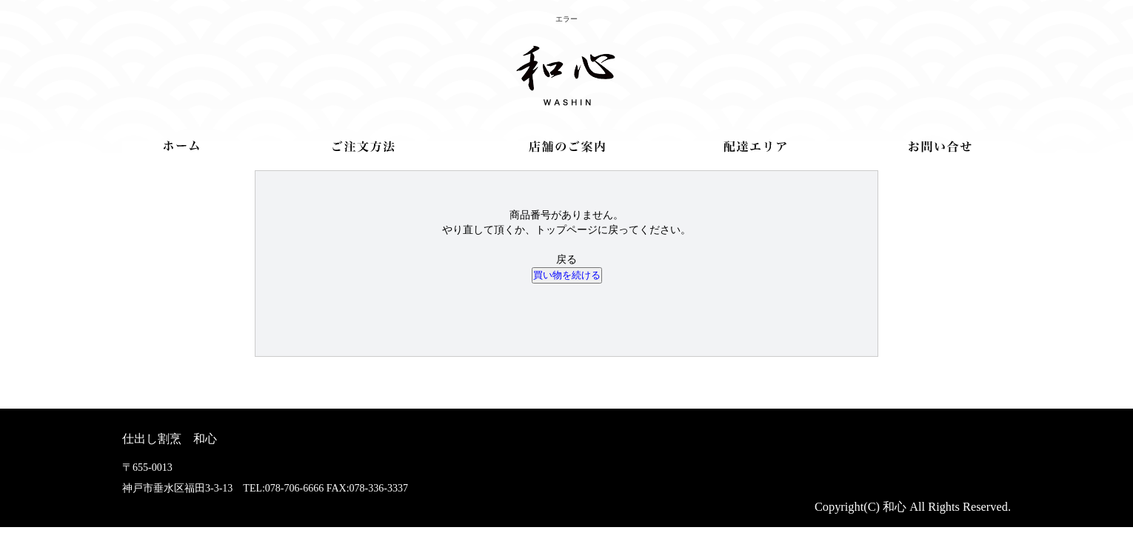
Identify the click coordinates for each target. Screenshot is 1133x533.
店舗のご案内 (567, 146)
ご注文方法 (363, 146)
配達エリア (754, 146)
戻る (566, 259)
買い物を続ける (567, 275)
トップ (181, 146)
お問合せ (940, 146)
